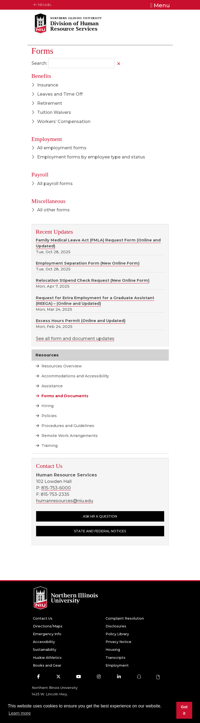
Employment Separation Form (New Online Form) (87, 263)
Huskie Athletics (47, 658)
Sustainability (44, 650)
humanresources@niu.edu (64, 500)
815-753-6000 (56, 487)
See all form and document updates (75, 338)
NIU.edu (42, 5)
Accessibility (44, 642)
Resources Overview (61, 366)
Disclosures (116, 626)
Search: (39, 63)
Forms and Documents (64, 395)
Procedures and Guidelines (67, 425)
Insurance (44, 85)
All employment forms (58, 147)
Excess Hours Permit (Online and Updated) (80, 320)
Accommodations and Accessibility (74, 376)
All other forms (50, 209)
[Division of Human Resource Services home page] (74, 27)
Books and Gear (47, 665)
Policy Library (117, 634)
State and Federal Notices (100, 531)
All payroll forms (52, 183)
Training (49, 445)
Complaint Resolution (125, 618)
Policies (48, 415)
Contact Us (42, 618)
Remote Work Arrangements (69, 435)
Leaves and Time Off (57, 94)
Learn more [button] (20, 713)
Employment (117, 665)
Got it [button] (184, 710)
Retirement (46, 103)
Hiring (47, 405)
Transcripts (115, 658)
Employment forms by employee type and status (88, 157)
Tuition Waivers (51, 112)
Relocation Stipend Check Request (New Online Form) (92, 280)
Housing (113, 650)
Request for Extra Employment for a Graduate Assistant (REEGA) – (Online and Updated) (95, 300)
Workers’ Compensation (60, 121)
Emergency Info (47, 634)
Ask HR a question (100, 516)
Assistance (51, 386)
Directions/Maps (47, 626)
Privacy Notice (118, 642)
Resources (47, 354)
